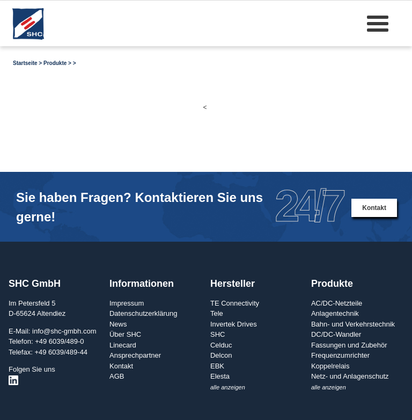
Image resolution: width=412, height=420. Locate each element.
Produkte (55, 63)
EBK (217, 366)
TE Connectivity (234, 303)
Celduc (221, 345)
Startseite (25, 63)
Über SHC (125, 334)
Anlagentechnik (335, 313)
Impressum (126, 303)
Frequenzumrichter (340, 355)
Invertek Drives (233, 324)
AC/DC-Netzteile (336, 303)
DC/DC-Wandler (336, 334)
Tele (216, 313)
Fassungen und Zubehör (349, 345)
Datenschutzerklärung (143, 313)
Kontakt (374, 208)
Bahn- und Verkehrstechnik (353, 324)
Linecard (122, 345)
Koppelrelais (330, 366)
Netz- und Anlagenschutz (350, 376)
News (118, 324)
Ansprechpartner (135, 355)
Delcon (221, 355)
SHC (217, 334)
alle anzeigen (227, 387)
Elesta (220, 376)
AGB (116, 376)
